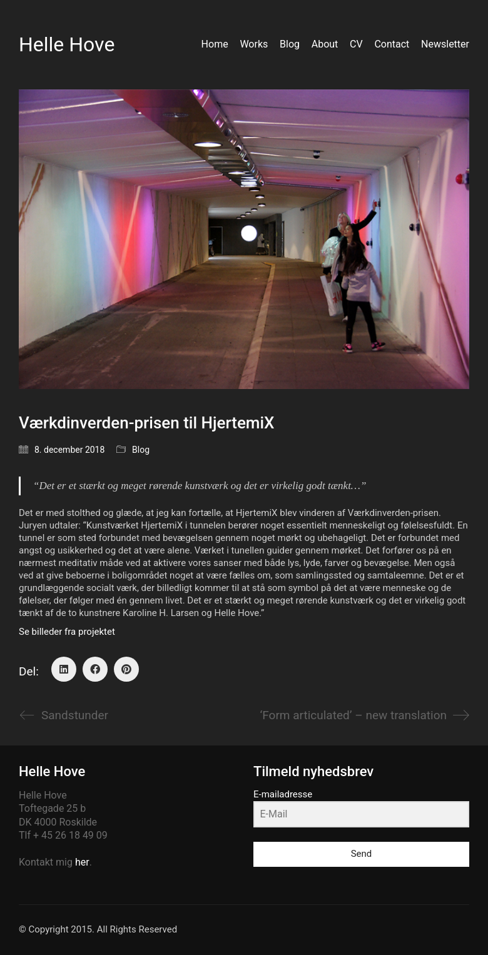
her (82, 862)
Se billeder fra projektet (67, 631)
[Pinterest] (126, 669)
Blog (141, 450)
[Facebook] (95, 669)
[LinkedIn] (63, 669)
